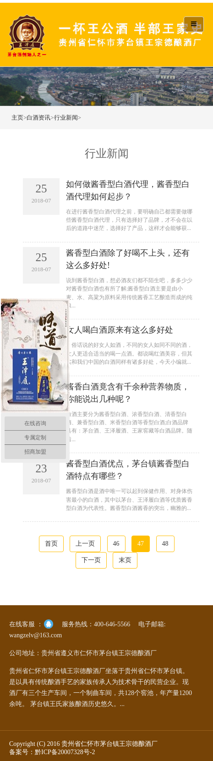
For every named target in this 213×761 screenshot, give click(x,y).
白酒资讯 (38, 117)
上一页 (85, 543)
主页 (17, 117)
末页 (125, 560)
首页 (51, 543)
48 (165, 543)
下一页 (91, 560)
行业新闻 (66, 117)
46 (116, 543)
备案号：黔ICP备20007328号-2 (52, 752)
